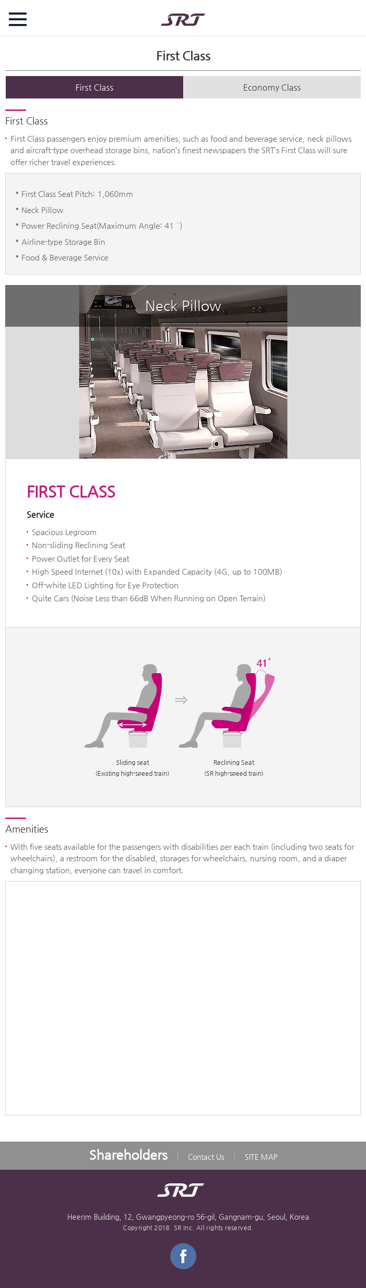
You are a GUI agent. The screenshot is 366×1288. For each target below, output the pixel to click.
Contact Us (206, 1157)
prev (15, 371)
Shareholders (128, 1154)
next (350, 371)
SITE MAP (261, 1157)
